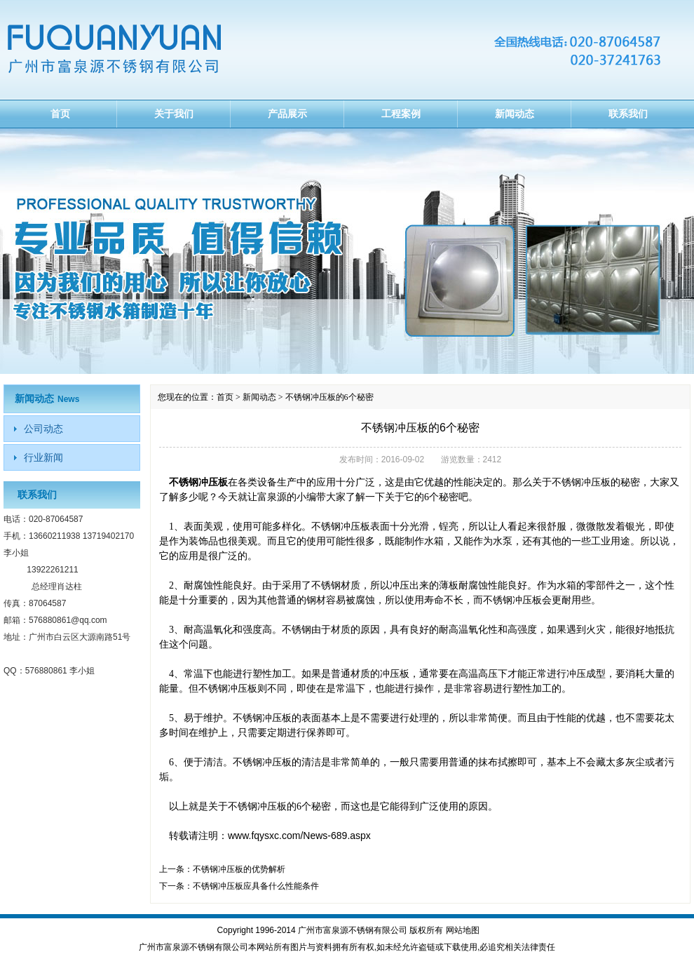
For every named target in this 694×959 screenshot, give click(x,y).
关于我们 (173, 113)
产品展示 (287, 113)
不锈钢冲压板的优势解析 (239, 869)
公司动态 (43, 428)
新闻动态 (514, 113)
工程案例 (401, 113)
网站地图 (462, 930)
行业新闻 (43, 457)
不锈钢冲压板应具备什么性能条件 (256, 886)
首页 (60, 113)
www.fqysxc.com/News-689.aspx (299, 835)
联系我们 (628, 113)
